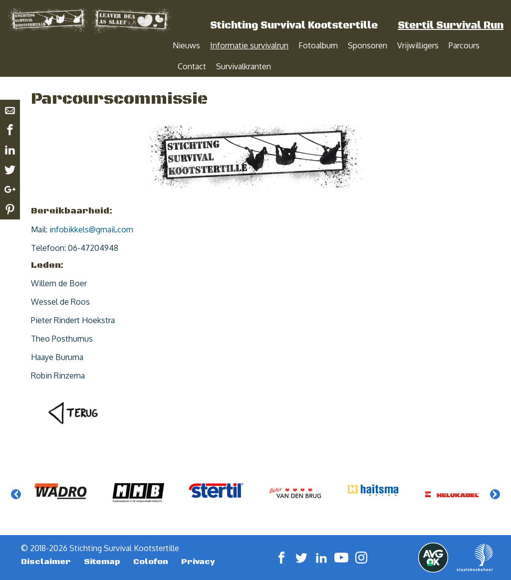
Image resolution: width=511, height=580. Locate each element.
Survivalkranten (243, 66)
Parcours (464, 45)
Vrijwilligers (418, 45)
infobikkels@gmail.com (91, 240)
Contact (192, 66)
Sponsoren (367, 45)
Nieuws (186, 45)
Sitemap (102, 565)
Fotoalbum (318, 45)
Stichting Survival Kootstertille (294, 25)
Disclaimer (46, 565)
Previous (16, 505)
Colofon (150, 565)
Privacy (198, 565)
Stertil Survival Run (451, 25)
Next (495, 505)
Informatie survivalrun (249, 45)
